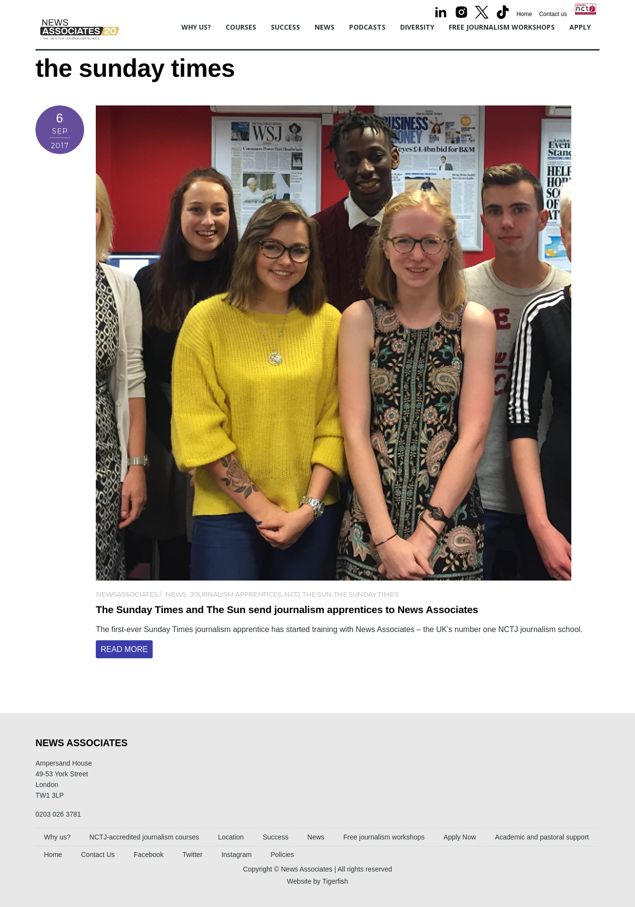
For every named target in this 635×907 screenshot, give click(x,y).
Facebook (148, 854)
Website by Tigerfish (317, 881)
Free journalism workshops (502, 27)
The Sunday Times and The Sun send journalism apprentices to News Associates (287, 609)
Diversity (417, 27)
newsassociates (127, 594)
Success (285, 27)
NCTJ (292, 594)
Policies (282, 854)
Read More (124, 649)
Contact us (553, 14)
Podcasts (367, 27)
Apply (580, 27)
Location (231, 837)
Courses (241, 27)
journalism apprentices (236, 594)
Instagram (236, 854)
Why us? (196, 27)
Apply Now (459, 837)
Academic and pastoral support (542, 837)
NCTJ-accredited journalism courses (144, 837)
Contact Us (98, 854)
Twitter (192, 854)
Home (524, 14)
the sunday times (366, 594)
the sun (316, 594)
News (325, 27)
